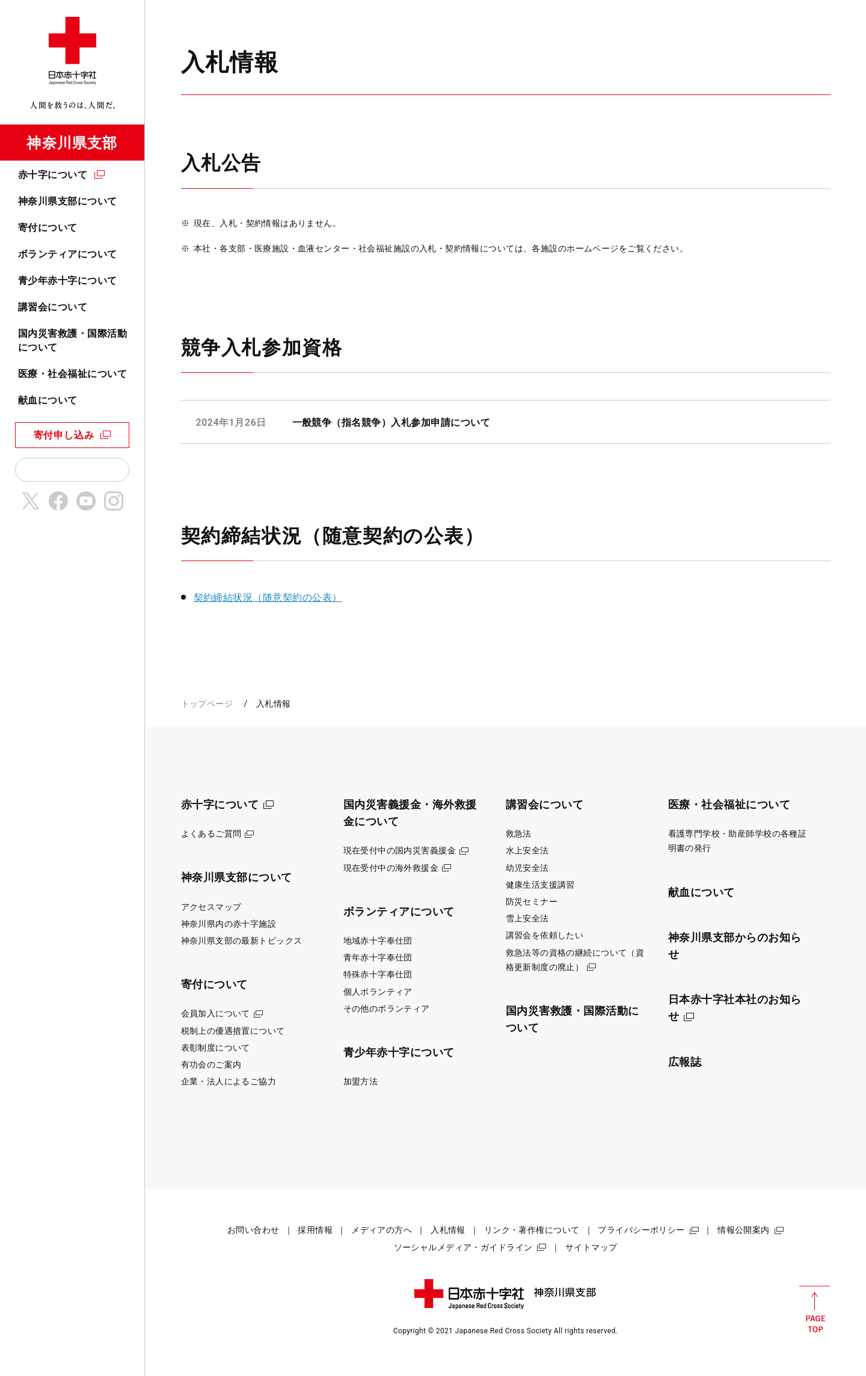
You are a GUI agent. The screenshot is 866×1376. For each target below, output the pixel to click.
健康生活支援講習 (540, 884)
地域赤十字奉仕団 (378, 940)
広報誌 (685, 1061)
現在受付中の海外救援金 (391, 868)
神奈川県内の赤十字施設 (229, 924)
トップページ (207, 703)
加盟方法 (360, 1081)
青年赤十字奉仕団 (378, 957)
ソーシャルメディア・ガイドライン (463, 1247)
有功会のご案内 (211, 1064)
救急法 (519, 833)
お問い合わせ (253, 1230)
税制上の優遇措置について (233, 1031)
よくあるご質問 (211, 833)
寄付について (48, 227)
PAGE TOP (814, 1309)
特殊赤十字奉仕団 (378, 974)
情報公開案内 (743, 1230)
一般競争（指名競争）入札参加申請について (391, 422)
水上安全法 (527, 850)
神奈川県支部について (67, 201)
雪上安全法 (527, 918)
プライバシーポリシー (641, 1230)
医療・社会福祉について (72, 373)
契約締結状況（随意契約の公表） (268, 597)
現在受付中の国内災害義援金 (399, 850)
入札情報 (448, 1230)
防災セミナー (532, 901)
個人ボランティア (378, 992)
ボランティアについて (67, 254)
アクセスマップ (211, 907)
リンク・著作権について (532, 1230)
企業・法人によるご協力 (229, 1081)
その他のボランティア (386, 1008)
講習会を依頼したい (545, 935)
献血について (48, 400)
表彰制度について (215, 1047)
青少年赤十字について (67, 280)
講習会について (52, 307)
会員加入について (215, 1013)
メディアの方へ (381, 1230)
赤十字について (52, 174)
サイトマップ (591, 1247)
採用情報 (315, 1230)
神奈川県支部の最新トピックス (241, 940)
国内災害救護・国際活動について (72, 340)
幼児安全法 (527, 868)
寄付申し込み (64, 435)
